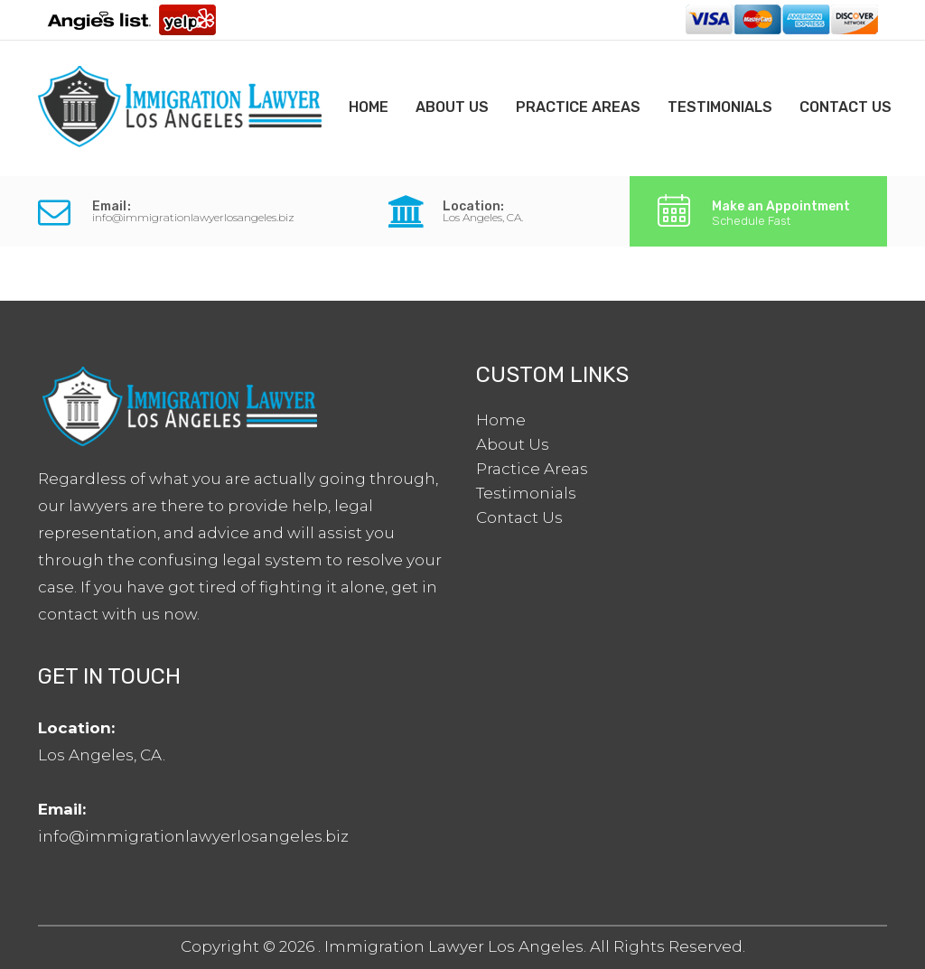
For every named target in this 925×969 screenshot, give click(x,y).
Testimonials (720, 107)
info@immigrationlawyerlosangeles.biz (193, 217)
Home (368, 107)
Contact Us (845, 107)
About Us (452, 107)
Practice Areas (578, 107)
